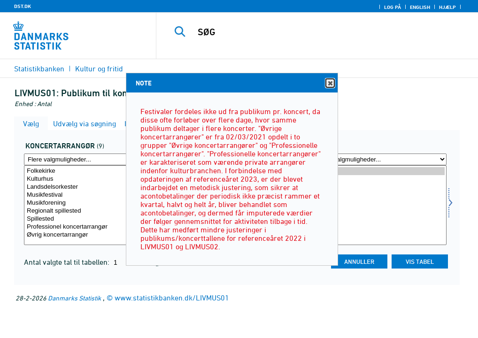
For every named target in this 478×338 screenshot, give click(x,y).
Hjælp (447, 7)
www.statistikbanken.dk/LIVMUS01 (172, 297)
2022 (380, 187)
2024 (380, 171)
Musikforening (90, 203)
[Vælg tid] (380, 205)
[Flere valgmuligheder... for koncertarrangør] (90, 159)
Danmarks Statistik (74, 298)
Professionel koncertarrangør (90, 227)
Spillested (90, 219)
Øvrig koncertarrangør (90, 235)
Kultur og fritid (99, 68)
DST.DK (22, 6)
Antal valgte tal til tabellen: (67, 262)
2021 (380, 195)
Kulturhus (90, 179)
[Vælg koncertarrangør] (90, 205)
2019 (380, 211)
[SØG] (321, 32)
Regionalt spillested (90, 211)
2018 (380, 219)
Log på (392, 7)
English (420, 7)
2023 (380, 179)
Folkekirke (90, 171)
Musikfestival (90, 195)
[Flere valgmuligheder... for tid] (380, 159)
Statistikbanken (39, 68)
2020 (380, 203)
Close (329, 83)
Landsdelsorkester (90, 187)
